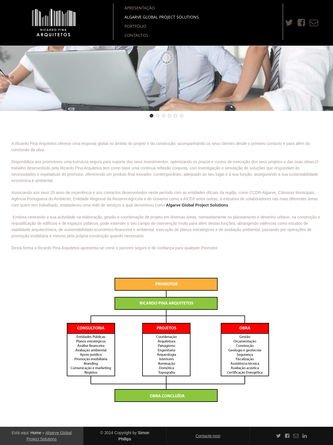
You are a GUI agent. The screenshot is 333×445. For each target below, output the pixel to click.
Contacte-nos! (208, 436)
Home (36, 432)
